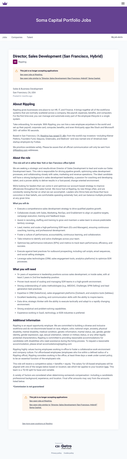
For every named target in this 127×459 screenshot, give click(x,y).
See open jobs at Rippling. (31, 74)
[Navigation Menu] (123, 3)
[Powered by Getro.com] (63, 446)
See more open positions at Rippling (37, 423)
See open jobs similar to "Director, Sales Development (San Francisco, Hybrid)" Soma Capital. (60, 78)
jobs (4, 37)
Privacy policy (56, 453)
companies (16, 37)
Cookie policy (69, 453)
